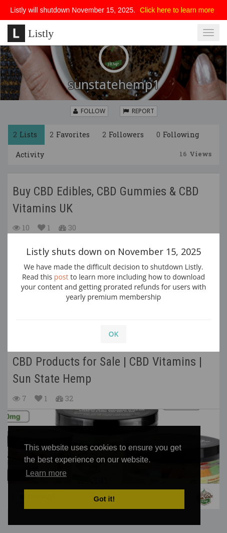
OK (114, 334)
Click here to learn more (177, 10)
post (61, 277)
